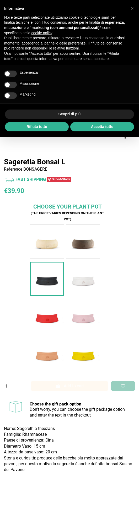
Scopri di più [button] (69, 114)
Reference (13, 169)
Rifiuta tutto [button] (36, 127)
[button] (132, 8)
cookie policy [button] (41, 33)
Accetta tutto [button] (102, 127)
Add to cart (69, 385)
